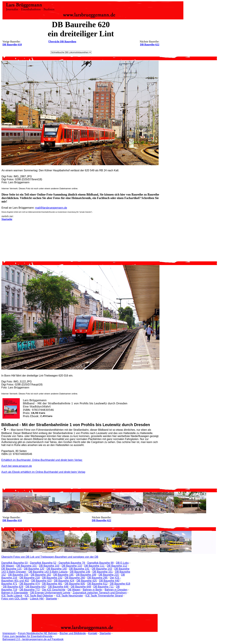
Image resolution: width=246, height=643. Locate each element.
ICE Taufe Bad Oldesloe (39, 595)
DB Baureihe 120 (34, 568)
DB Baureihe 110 (72, 565)
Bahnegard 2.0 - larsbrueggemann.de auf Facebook (32, 639)
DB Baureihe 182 (41, 574)
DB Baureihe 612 (97, 583)
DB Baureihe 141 (79, 568)
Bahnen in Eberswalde (14, 592)
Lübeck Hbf (37, 598)
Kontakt (92, 633)
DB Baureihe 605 (75, 583)
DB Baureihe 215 (108, 574)
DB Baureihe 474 (29, 583)
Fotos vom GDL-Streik (14, 598)
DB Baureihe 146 (80, 571)
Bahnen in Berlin (92, 589)
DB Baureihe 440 (109, 580)
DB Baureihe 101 (26, 565)
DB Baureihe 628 (13, 586)
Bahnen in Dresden (116, 589)
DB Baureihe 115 (11, 568)
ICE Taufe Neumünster (69, 595)
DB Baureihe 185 (63, 574)
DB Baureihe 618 (12, 44)
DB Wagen (7, 565)
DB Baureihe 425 (87, 580)
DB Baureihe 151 (103, 571)
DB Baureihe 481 (52, 583)
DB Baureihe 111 (94, 565)
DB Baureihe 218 (29, 577)
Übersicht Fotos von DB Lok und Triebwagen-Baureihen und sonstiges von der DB (49, 556)
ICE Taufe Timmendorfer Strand (104, 595)
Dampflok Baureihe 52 (43, 562)
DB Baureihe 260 (75, 577)
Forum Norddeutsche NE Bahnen (37, 633)
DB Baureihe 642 (36, 586)
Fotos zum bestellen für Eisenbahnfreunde (27, 636)
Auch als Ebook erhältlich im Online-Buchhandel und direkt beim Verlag (43, 472)
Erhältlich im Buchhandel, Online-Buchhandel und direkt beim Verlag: (42, 460)
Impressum (9, 633)
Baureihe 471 (9, 583)
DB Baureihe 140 (57, 568)
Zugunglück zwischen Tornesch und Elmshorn (100, 592)
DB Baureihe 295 (97, 577)
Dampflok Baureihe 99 (100, 562)
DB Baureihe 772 (29, 589)
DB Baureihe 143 (102, 568)
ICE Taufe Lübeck (11, 595)
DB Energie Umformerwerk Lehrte (50, 592)
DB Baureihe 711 (103, 586)
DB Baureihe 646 (58, 586)
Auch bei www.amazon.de (16, 466)
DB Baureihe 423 (41, 580)
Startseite (51, 598)
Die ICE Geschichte (53, 589)
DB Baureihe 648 (81, 586)
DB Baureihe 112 (117, 565)
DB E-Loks (122, 562)
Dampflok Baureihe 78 (72, 562)
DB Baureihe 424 (64, 580)
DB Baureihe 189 (86, 574)
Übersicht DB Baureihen (62, 41)
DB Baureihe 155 (18, 574)
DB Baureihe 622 (149, 44)
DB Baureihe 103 (49, 565)
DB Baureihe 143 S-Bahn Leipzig (48, 571)
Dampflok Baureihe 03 (14, 562)
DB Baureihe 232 (52, 577)
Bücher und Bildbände (73, 633)
